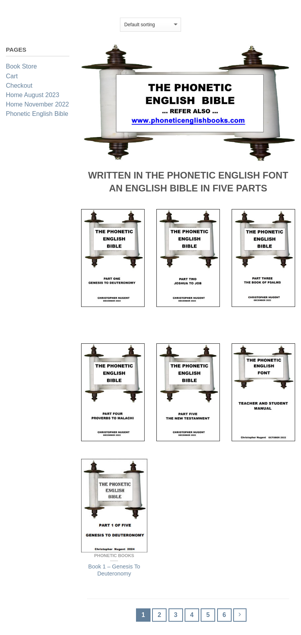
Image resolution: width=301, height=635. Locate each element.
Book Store (21, 66)
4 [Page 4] (192, 615)
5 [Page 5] (208, 615)
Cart (12, 76)
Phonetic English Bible (37, 113)
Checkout (19, 85)
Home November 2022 (37, 104)
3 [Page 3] (176, 615)
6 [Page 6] (224, 615)
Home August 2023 (32, 95)
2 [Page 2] (159, 615)
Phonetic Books (114, 555)
